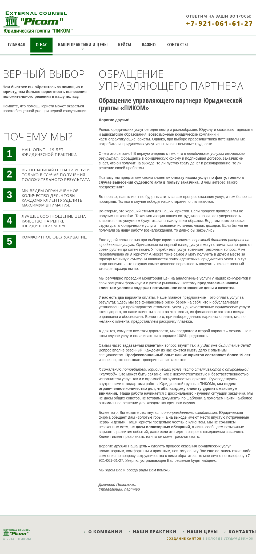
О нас (41, 45)
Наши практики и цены (82, 45)
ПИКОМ (24, 539)
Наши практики (154, 532)
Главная (16, 45)
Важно (149, 45)
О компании (105, 532)
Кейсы (124, 45)
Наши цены (202, 532)
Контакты (177, 45)
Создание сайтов (183, 538)
